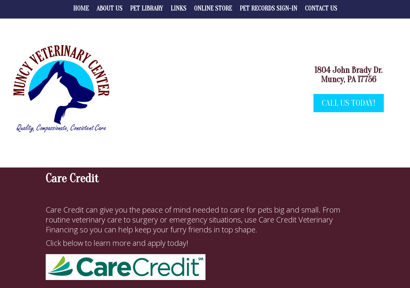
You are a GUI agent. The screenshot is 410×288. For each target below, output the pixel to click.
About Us (109, 8)
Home (81, 8)
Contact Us (321, 8)
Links (178, 8)
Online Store (213, 8)
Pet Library (146, 8)
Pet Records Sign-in (268, 8)
